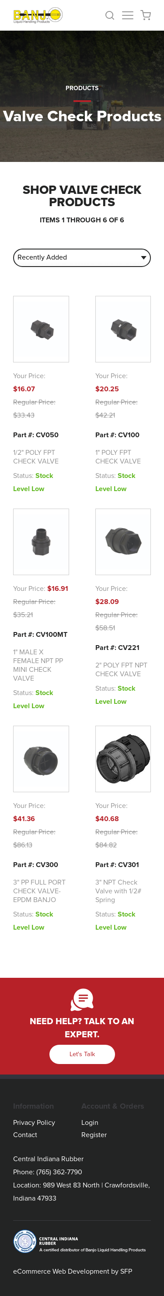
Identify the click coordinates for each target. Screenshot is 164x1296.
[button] (113, 15)
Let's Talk (82, 1054)
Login (89, 1122)
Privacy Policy (34, 1122)
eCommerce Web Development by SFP (72, 1271)
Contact (25, 1135)
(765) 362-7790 (59, 1172)
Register (94, 1135)
